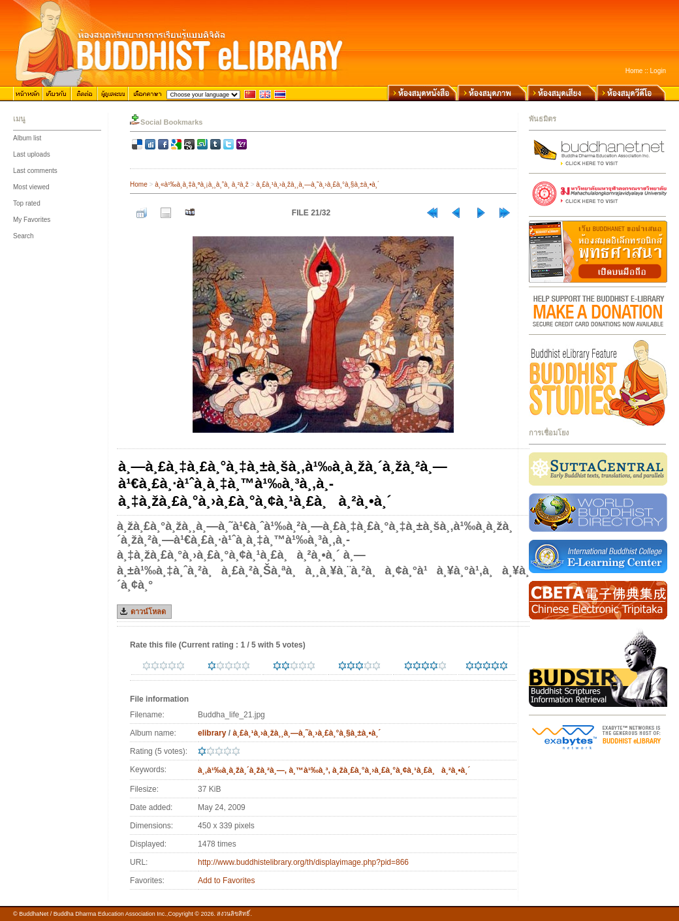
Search (23, 236)
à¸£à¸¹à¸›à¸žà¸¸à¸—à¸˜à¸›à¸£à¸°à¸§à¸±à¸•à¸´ (317, 184)
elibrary (212, 733)
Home (634, 70)
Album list (27, 138)
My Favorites (31, 219)
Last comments (35, 170)
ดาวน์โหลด (148, 612)
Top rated (26, 203)
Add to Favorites (226, 880)
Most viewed (31, 187)
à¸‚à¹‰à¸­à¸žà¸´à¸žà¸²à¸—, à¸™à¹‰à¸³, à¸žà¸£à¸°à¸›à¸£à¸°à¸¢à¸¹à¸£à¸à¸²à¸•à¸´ (334, 770)
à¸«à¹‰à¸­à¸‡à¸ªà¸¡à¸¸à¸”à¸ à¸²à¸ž (202, 184)
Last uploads (31, 154)
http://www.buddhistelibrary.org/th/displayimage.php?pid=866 (303, 862)
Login (658, 70)
